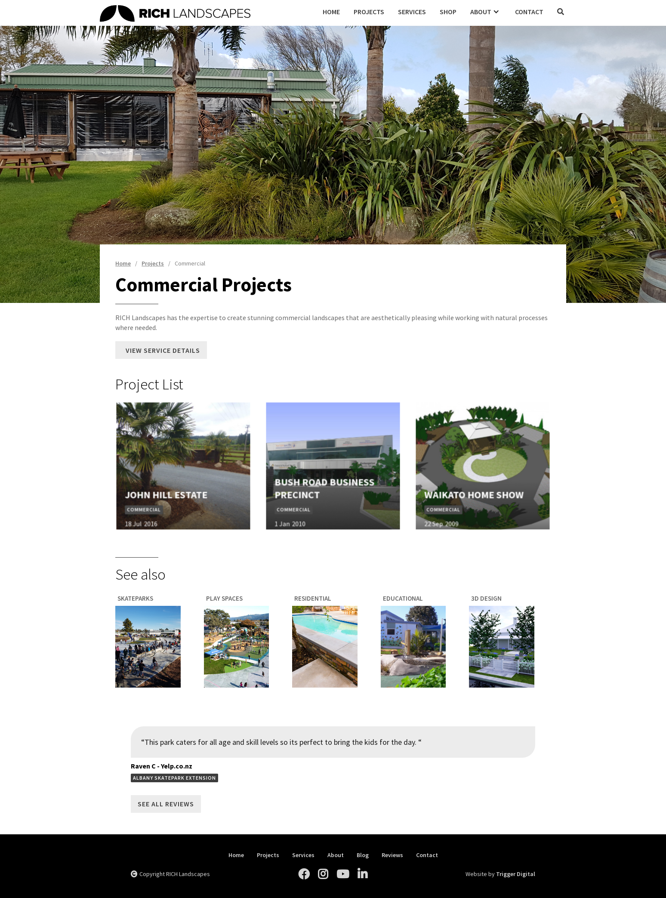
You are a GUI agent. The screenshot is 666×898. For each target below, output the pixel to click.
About (335, 855)
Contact (529, 11)
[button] (485, 11)
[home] (208, 12)
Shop (448, 11)
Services (412, 11)
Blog (363, 855)
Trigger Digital (515, 874)
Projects (369, 11)
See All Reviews (166, 803)
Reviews (392, 855)
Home (331, 11)
